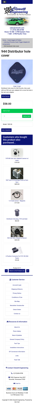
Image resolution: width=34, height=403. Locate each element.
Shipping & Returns (17, 289)
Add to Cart (26, 116)
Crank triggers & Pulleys (14, 40)
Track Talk (17, 360)
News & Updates (17, 335)
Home (4, 40)
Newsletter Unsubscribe (17, 305)
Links (17, 356)
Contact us (17, 313)
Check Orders (17, 309)
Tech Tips (17, 343)
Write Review (6, 96)
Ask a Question (6, 130)
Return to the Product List (16, 271)
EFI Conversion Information (17, 351)
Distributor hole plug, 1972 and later (17, 219)
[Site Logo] (17, 11)
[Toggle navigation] (4, 2)
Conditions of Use (17, 297)
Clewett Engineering (18, 400)
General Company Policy (17, 339)
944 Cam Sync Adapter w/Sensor (17, 238)
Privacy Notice (17, 293)
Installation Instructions (17, 347)
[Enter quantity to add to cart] (12, 116)
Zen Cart (17, 402)
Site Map (17, 301)
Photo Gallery (17, 331)
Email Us (17, 383)
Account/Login (17, 285)
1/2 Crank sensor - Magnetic (17, 201)
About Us (17, 327)
